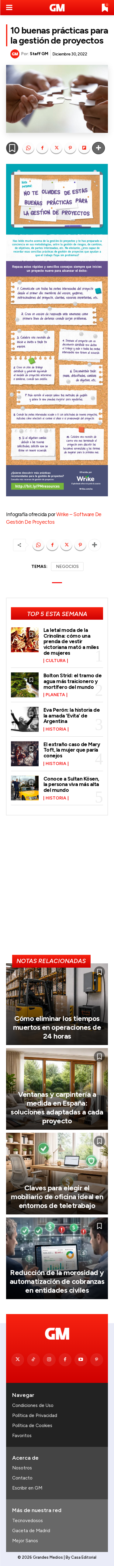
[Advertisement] (57, 888)
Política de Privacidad (34, 1415)
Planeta (55, 695)
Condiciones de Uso (33, 1405)
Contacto (22, 1478)
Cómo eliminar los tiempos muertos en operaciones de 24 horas (57, 1027)
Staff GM (39, 53)
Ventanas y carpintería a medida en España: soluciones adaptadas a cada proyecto (57, 1107)
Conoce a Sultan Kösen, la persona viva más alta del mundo (71, 784)
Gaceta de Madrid (31, 1530)
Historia (56, 729)
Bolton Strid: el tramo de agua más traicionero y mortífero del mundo (72, 681)
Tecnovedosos (27, 1520)
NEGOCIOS (67, 566)
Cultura (56, 661)
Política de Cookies (32, 1425)
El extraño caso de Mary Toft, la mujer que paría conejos (71, 750)
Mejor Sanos (25, 1540)
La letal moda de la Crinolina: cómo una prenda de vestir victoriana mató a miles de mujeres (71, 641)
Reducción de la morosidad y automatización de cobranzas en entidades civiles (57, 1281)
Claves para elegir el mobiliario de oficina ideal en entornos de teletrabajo (57, 1196)
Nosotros (22, 1468)
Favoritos (22, 1435)
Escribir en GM (27, 1488)
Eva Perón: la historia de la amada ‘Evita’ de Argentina (71, 715)
